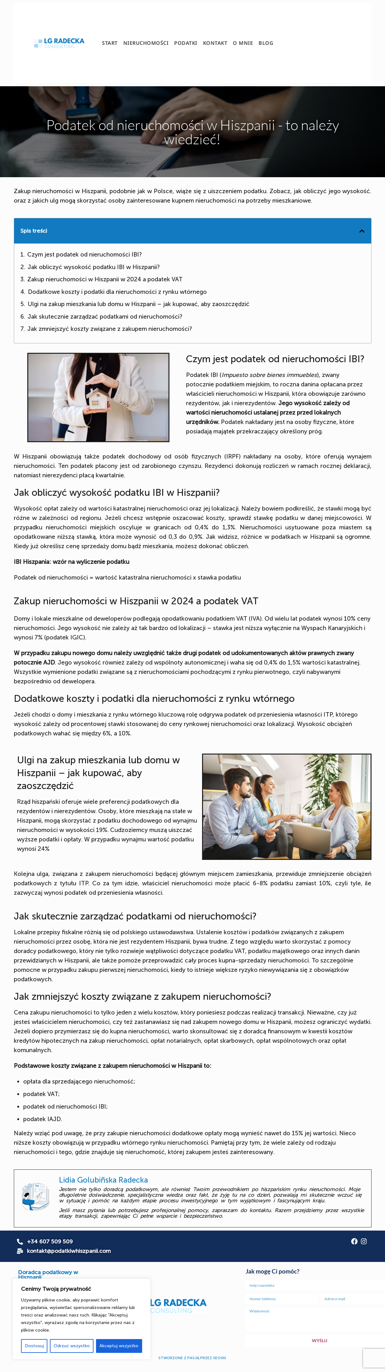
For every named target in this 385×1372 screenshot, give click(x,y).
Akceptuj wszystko (118, 1345)
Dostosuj (34, 1345)
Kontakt (215, 43)
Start (110, 43)
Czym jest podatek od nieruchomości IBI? (84, 254)
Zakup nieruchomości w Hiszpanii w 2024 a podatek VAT (105, 279)
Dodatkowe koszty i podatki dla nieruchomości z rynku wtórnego (117, 291)
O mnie (243, 43)
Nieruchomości (146, 43)
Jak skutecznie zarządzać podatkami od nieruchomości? (106, 316)
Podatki (185, 43)
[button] (362, 231)
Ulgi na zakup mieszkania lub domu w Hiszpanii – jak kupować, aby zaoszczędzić (138, 304)
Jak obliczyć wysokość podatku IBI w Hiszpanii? (94, 267)
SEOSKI (220, 1358)
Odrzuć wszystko (72, 1345)
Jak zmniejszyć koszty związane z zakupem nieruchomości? (109, 328)
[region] (82, 1319)
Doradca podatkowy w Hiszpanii (48, 1275)
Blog (266, 43)
